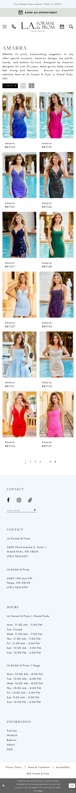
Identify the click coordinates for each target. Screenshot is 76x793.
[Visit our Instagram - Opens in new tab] (19, 500)
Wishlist (12, 735)
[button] (4, 27)
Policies (12, 730)
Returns (11, 740)
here (40, 790)
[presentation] (19, 115)
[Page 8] (50, 461)
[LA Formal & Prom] (38, 27)
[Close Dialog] (3, 785)
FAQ (10, 749)
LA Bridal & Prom (18, 569)
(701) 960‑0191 (17, 556)
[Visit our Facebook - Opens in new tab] (8, 500)
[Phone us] (14, 27)
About (11, 744)
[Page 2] (30, 461)
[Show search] (71, 27)
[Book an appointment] (38, 12)
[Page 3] (35, 461)
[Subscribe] (35, 510)
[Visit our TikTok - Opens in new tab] (30, 500)
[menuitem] (4, 27)
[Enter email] (22, 510)
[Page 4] (40, 461)
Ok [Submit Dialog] (72, 785)
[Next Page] (55, 461)
